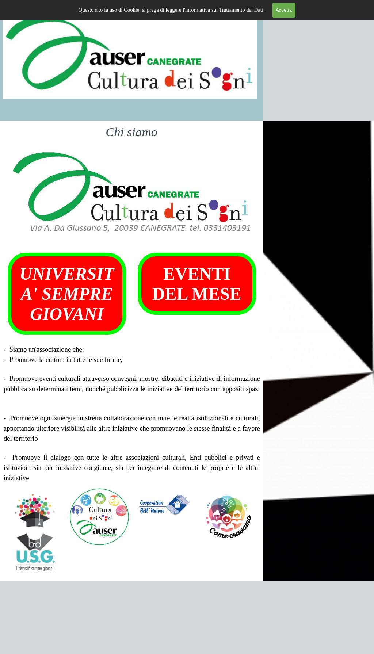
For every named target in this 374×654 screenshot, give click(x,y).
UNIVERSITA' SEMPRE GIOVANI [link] (67, 294)
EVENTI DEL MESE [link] (196, 283)
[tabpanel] (132, 413)
